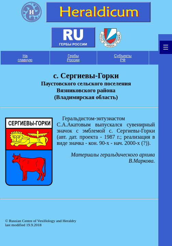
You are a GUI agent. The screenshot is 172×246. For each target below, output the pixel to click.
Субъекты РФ (123, 58)
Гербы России (73, 58)
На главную (25, 58)
